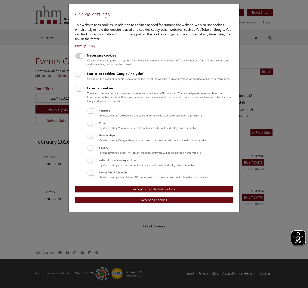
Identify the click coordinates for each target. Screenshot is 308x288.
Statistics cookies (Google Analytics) (115, 73)
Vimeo (103, 123)
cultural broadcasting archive (117, 160)
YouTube (104, 110)
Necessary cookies (101, 55)
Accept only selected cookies (154, 189)
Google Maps (107, 135)
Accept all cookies (154, 200)
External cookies (100, 88)
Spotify (103, 148)
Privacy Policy (85, 46)
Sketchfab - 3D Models (113, 172)
